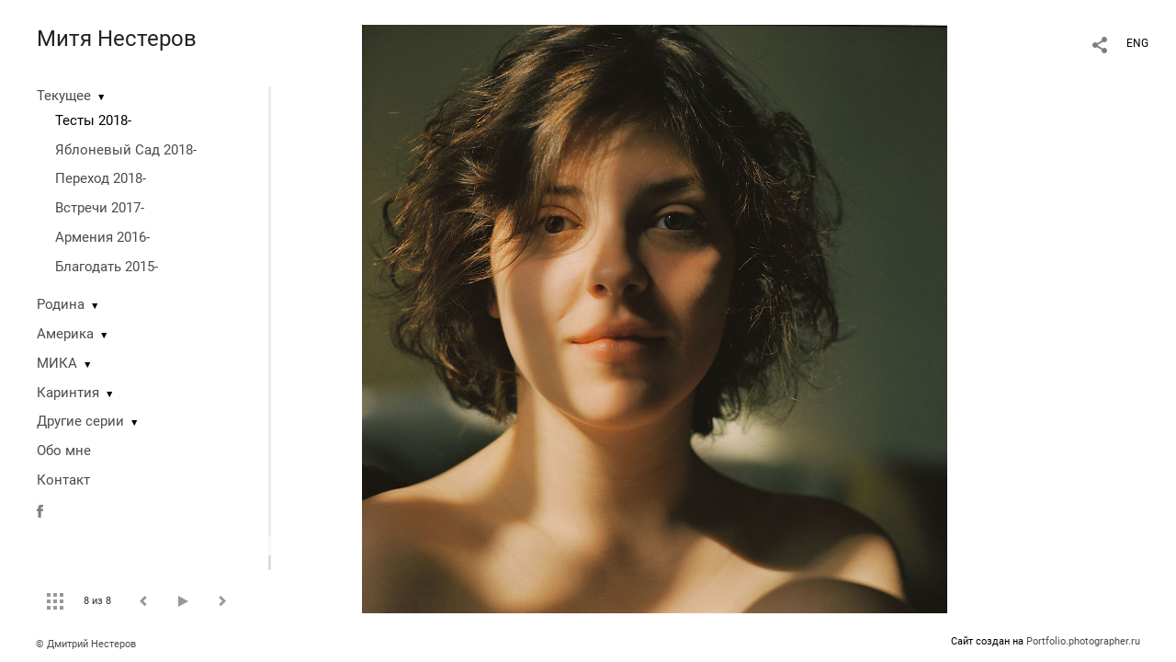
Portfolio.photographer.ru (1083, 641)
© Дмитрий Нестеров (87, 644)
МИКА (57, 363)
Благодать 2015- (106, 266)
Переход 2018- (100, 178)
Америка (65, 333)
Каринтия (68, 392)
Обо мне (64, 450)
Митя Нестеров (117, 38)
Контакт (63, 480)
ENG (1137, 43)
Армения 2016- (102, 237)
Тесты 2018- (93, 120)
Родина (61, 304)
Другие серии (80, 421)
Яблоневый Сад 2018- (126, 150)
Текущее (64, 95)
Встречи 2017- (99, 208)
